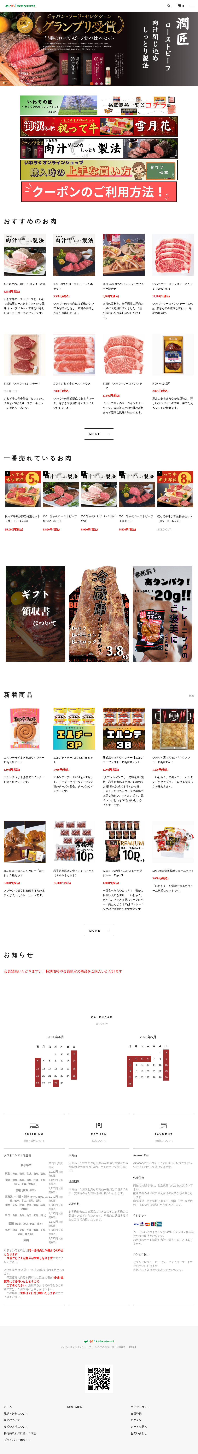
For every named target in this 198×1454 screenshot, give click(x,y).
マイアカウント (140, 1407)
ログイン (136, 1420)
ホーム (8, 1407)
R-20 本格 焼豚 (161, 383)
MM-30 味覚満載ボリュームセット (173, 870)
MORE (95, 434)
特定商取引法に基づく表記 (20, 1433)
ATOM (79, 1407)
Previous (11, 487)
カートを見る (139, 1426)
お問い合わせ (139, 1433)
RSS (70, 1407)
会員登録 (136, 1413)
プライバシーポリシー (17, 1439)
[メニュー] (192, 6)
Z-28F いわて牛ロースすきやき (72, 383)
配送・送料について (16, 1413)
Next (187, 487)
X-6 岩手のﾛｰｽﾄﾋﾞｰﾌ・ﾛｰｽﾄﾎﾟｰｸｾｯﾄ (24, 284)
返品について (12, 1420)
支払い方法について (16, 1426)
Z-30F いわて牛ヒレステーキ (22, 383)
